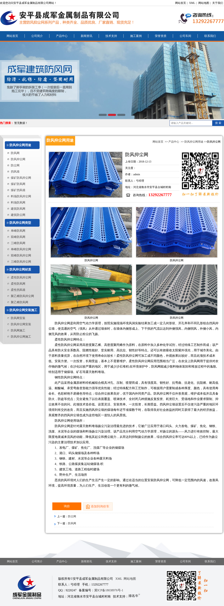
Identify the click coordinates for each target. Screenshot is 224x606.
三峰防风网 (18, 243)
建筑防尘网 (18, 214)
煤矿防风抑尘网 (21, 177)
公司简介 (37, 35)
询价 (67, 506)
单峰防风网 (18, 230)
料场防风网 (18, 202)
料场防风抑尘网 (21, 196)
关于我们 (217, 3)
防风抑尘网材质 (20, 269)
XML (192, 3)
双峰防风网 (18, 236)
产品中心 (62, 35)
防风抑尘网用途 (20, 145)
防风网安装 (18, 318)
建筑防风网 (18, 208)
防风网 (15, 153)
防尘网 (15, 165)
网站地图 (203, 3)
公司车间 (185, 35)
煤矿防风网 (18, 184)
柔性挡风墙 (18, 289)
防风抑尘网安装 (21, 324)
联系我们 (210, 35)
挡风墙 (15, 171)
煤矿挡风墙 (18, 190)
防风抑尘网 (18, 159)
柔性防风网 (18, 283)
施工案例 (136, 35)
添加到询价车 (100, 506)
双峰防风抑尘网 (21, 255)
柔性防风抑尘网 (21, 277)
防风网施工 (18, 330)
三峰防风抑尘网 (21, 261)
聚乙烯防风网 (19, 302)
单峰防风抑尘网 (21, 249)
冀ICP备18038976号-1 (108, 590)
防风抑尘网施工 (21, 336)
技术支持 (111, 35)
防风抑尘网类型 (20, 222)
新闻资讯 (86, 35)
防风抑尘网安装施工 (23, 310)
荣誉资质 (160, 35)
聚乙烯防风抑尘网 (22, 296)
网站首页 (180, 3)
